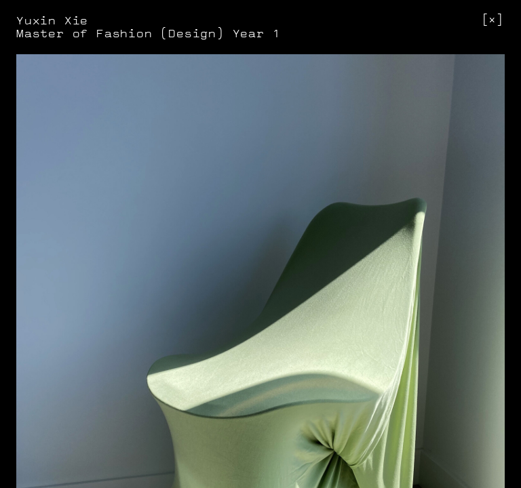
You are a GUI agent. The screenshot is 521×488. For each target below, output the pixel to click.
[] (493, 20)
